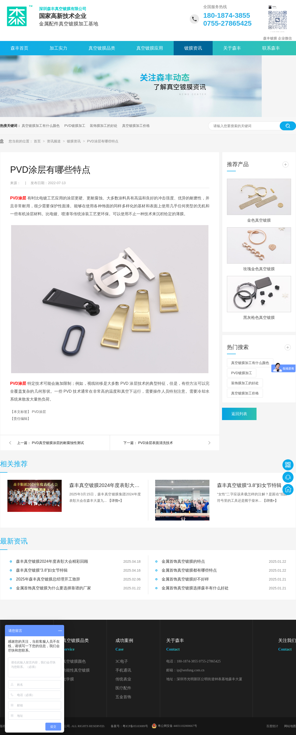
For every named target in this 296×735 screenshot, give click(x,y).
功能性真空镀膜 (76, 670)
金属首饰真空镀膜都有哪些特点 (189, 570)
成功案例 (137, 646)
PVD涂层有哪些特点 (102, 141)
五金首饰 (123, 697)
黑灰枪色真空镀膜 (259, 317)
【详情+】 (116, 501)
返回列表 (239, 414)
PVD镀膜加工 (74, 126)
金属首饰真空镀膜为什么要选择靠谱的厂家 (53, 588)
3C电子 (121, 661)
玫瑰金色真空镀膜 (259, 269)
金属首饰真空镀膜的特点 (183, 561)
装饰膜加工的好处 (103, 126)
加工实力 (58, 48)
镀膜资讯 (193, 48)
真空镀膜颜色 (74, 661)
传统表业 (123, 679)
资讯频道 (54, 141)
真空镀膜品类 (102, 48)
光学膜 (68, 679)
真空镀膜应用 (149, 48)
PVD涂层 (39, 412)
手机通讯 (123, 670)
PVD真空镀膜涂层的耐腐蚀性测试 (58, 443)
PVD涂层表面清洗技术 (155, 443)
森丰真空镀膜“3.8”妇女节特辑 (249, 485)
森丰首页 (19, 48)
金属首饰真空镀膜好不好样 (185, 579)
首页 (38, 141)
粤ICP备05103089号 (135, 726)
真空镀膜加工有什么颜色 (41, 126)
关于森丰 (232, 48)
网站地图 (290, 726)
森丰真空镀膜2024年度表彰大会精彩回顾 (105, 485)
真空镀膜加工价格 (136, 126)
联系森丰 (271, 48)
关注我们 (287, 646)
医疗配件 (123, 688)
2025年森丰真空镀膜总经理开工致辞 (48, 579)
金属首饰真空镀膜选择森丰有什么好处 (195, 588)
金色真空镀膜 (259, 220)
